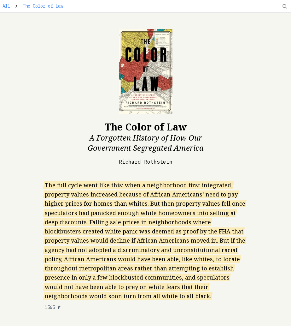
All (6, 6)
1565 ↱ (53, 307)
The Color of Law (43, 6)
